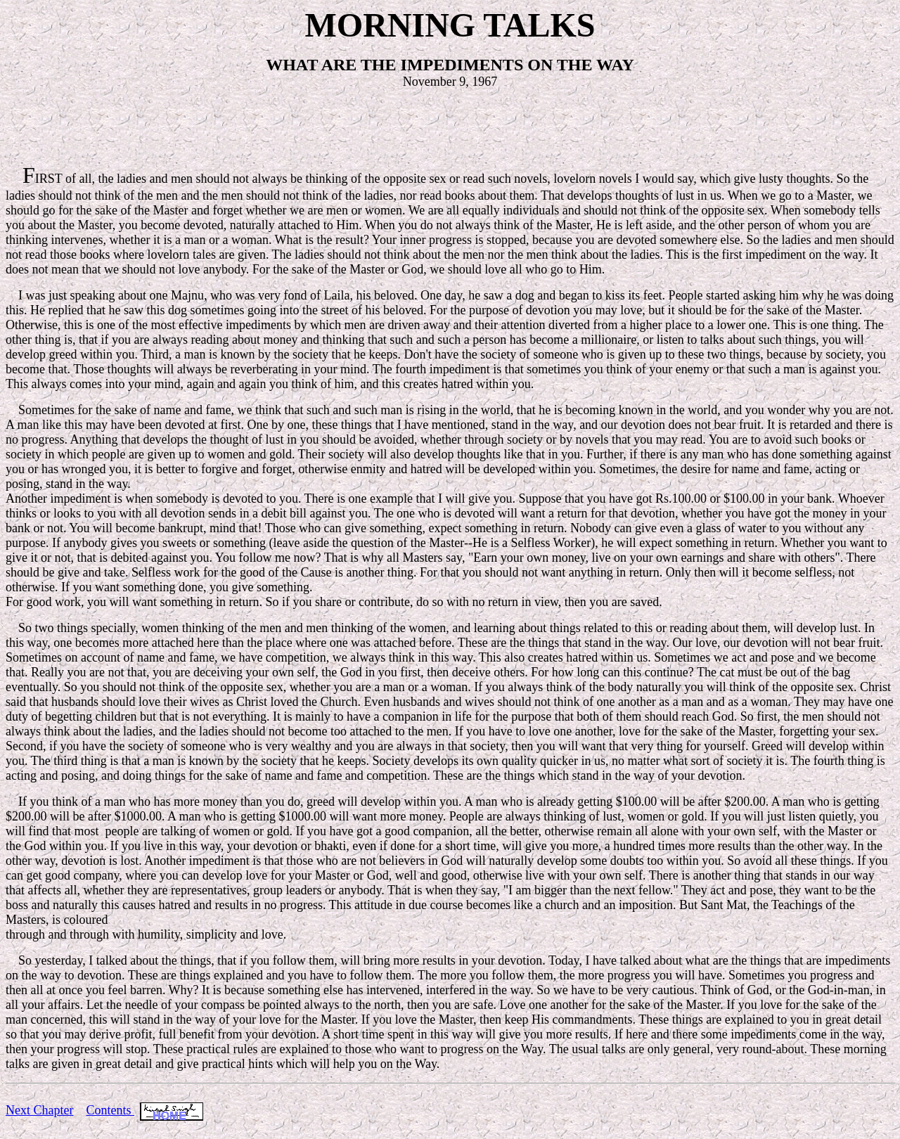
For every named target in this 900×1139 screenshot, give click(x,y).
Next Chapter (39, 1110)
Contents (110, 1110)
